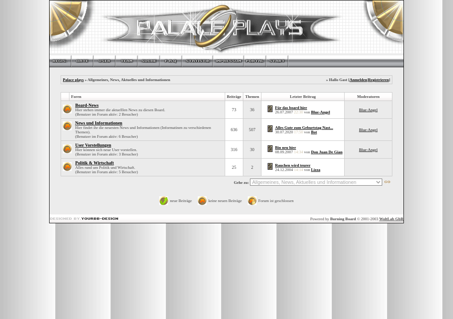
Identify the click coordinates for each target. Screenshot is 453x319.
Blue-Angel (320, 112)
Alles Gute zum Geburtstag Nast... (304, 127)
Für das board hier (291, 107)
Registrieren (378, 80)
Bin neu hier (285, 147)
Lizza (315, 169)
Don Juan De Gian (326, 152)
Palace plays (73, 80)
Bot (314, 132)
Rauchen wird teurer (293, 165)
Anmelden (358, 80)
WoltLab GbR (391, 219)
